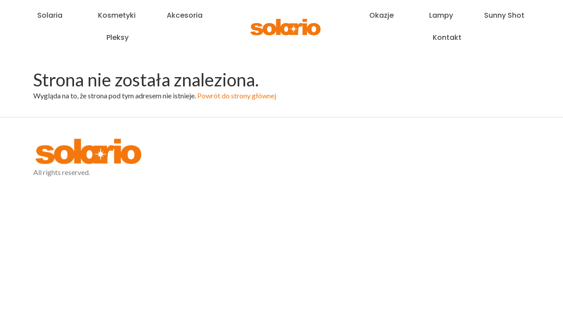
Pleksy (119, 37)
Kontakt (447, 37)
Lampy (441, 15)
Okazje (383, 15)
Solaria (52, 15)
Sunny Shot (504, 15)
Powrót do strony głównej (236, 95)
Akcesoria (185, 15)
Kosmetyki (117, 15)
